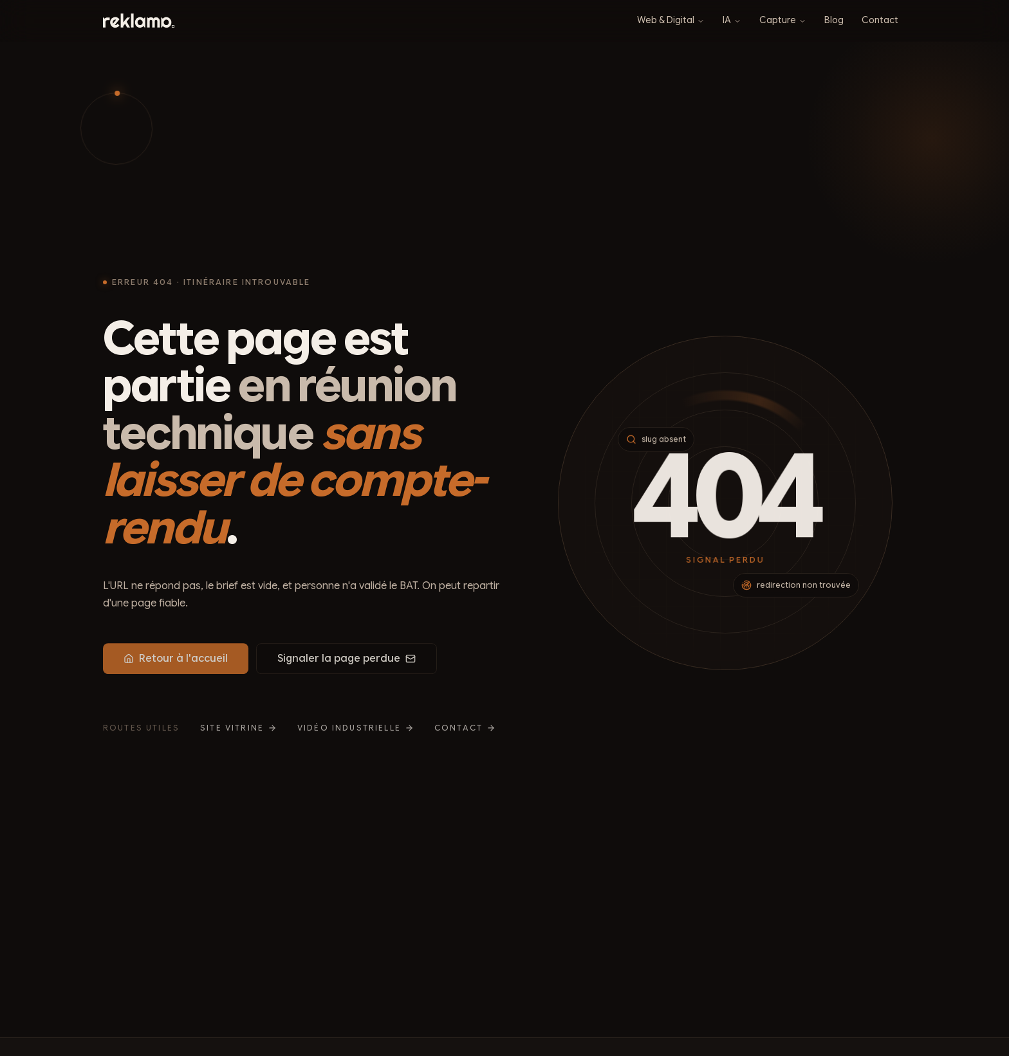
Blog (834, 20)
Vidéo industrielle (355, 732)
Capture (782, 20)
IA (732, 20)
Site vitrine (238, 732)
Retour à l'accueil (176, 662)
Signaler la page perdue (346, 662)
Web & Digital (671, 20)
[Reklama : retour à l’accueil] (138, 21)
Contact (880, 20)
